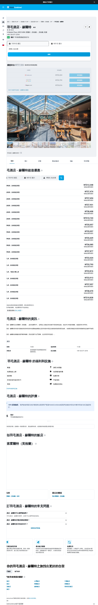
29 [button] (32, 75)
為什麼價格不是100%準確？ (53, 597)
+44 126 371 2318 (20, 29)
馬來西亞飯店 (71, 573)
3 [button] (41, 56)
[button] (94, 2)
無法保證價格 (39, 584)
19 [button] (18, 70)
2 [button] (36, 56)
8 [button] (79, 61)
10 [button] (41, 61)
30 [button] (37, 75)
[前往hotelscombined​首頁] (14, 7)
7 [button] (27, 61)
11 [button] (46, 61)
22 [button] (32, 70)
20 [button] (23, 70)
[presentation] (28, 148)
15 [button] (32, 66)
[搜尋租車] (3, 21)
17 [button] (41, 66)
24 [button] (41, 70)
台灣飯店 (41, 567)
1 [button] (79, 56)
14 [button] (27, 66)
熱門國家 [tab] (14, 558)
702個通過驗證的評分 (28, 32)
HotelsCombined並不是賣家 (53, 590)
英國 (19, 16)
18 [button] (46, 66)
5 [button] (18, 61)
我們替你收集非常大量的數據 (53, 594)
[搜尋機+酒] (3, 25)
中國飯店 (69, 567)
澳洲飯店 (13, 567)
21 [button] (27, 70)
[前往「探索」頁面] (3, 29)
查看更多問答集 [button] (39, 514)
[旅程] (3, 35)
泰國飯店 (13, 576)
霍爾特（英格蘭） (52, 16)
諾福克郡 (39, 16)
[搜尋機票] (3, 13)
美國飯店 (69, 570)
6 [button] (22, 61)
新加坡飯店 (14, 573)
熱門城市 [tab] (24, 558)
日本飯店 (13, 570)
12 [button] (18, 66)
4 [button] (45, 56)
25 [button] (46, 70)
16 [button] (37, 66)
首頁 (15, 16)
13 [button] (23, 66)
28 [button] (27, 75)
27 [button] (23, 75)
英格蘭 (29, 16)
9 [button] (36, 61)
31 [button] (41, 75)
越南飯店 (41, 573)
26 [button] (18, 75)
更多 (11, 323)
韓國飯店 (41, 570)
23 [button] (37, 70)
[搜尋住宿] (3, 17)
